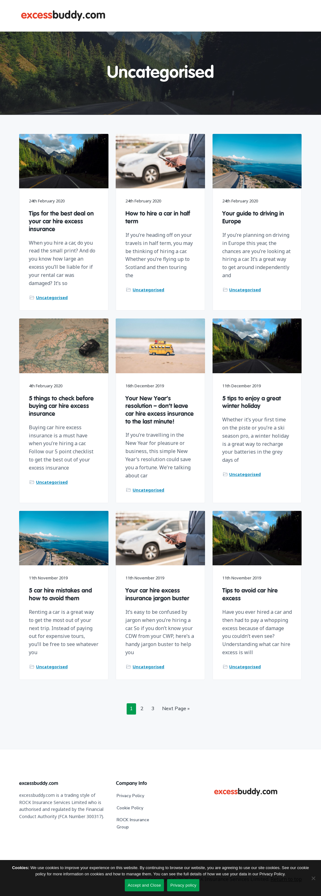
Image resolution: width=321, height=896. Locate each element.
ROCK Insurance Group (133, 823)
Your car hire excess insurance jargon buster (157, 594)
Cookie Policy (130, 808)
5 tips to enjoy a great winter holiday (251, 402)
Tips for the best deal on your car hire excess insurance (61, 221)
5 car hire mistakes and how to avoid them (60, 594)
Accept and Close (144, 885)
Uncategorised (52, 297)
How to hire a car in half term (157, 217)
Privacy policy (183, 885)
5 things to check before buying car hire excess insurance (61, 406)
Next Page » (176, 710)
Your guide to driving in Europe (253, 217)
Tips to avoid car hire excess (250, 594)
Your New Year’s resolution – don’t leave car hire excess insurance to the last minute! (159, 410)
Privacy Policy (130, 796)
